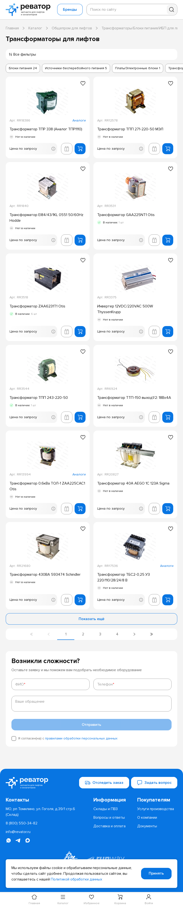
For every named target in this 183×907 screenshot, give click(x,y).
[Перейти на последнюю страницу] (151, 634)
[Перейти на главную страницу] (29, 9)
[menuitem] (113, 800)
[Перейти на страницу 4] (117, 634)
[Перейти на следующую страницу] (134, 634)
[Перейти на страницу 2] (83, 634)
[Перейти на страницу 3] (100, 634)
